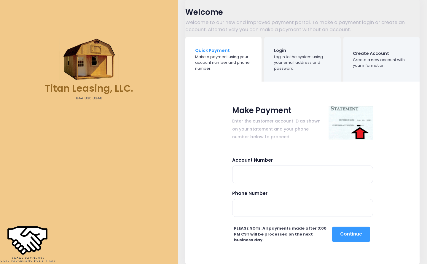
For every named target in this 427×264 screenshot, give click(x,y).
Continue (351, 234)
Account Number (252, 160)
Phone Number (249, 193)
